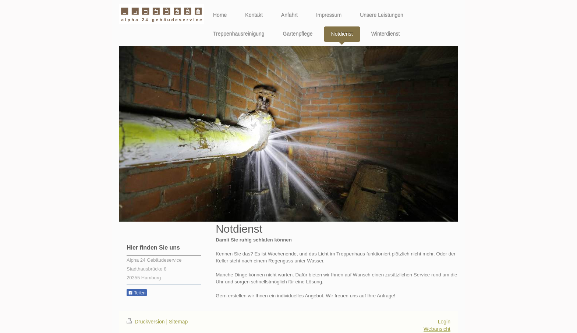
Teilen (136, 293)
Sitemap (178, 322)
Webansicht (437, 329)
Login (444, 322)
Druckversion (146, 322)
